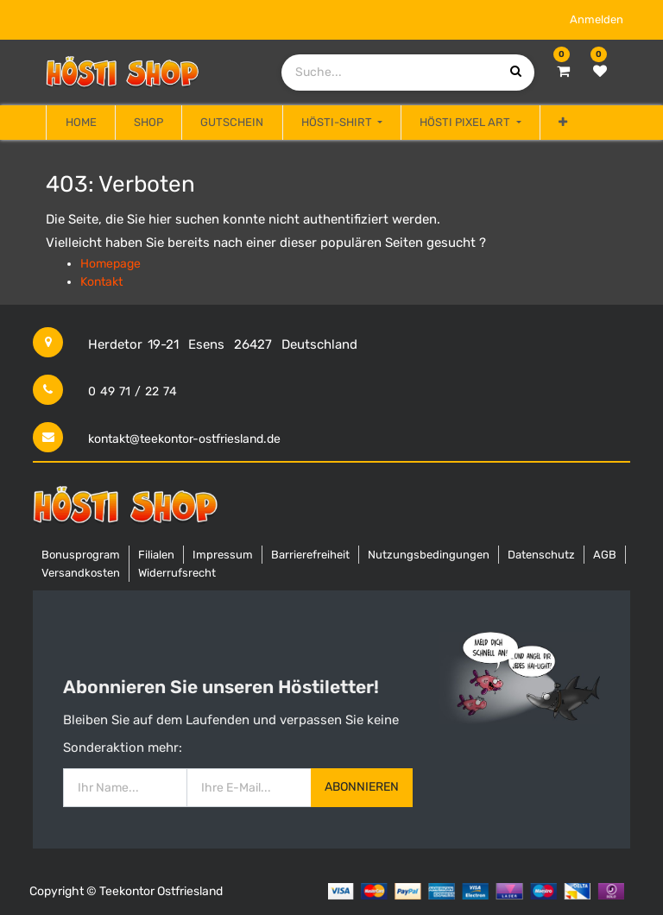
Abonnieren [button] (362, 786)
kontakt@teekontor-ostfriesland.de (184, 439)
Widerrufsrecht (177, 572)
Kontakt (101, 281)
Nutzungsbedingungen (428, 554)
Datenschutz (541, 554)
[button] (563, 122)
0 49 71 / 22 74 (132, 391)
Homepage (110, 263)
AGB (604, 554)
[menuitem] (80, 122)
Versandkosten (80, 572)
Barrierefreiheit (310, 554)
